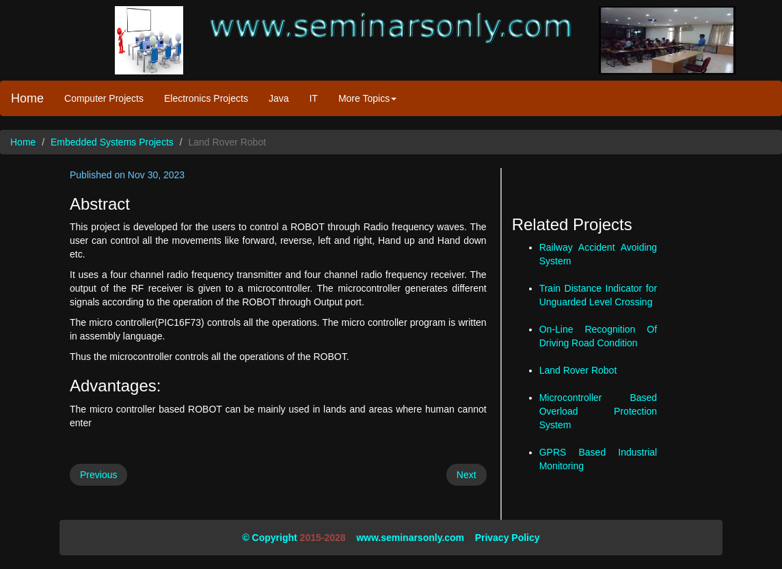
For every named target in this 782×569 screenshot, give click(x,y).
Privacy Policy (507, 537)
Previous (98, 474)
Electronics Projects (206, 98)
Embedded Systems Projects (112, 142)
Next (466, 474)
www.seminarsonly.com (410, 537)
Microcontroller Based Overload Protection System (598, 411)
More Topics (367, 98)
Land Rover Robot (578, 370)
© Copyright (269, 537)
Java (279, 98)
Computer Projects (104, 98)
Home (27, 98)
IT (313, 98)
